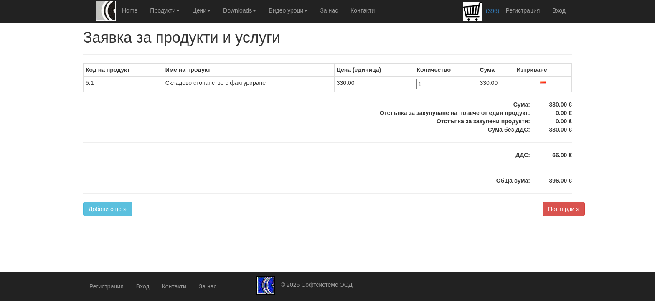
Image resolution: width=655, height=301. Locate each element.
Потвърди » (563, 209)
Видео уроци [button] (288, 10)
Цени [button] (201, 10)
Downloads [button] (239, 10)
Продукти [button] (165, 10)
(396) (481, 11)
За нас (329, 10)
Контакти (362, 10)
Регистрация (522, 10)
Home (129, 10)
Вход (559, 10)
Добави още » (108, 209)
